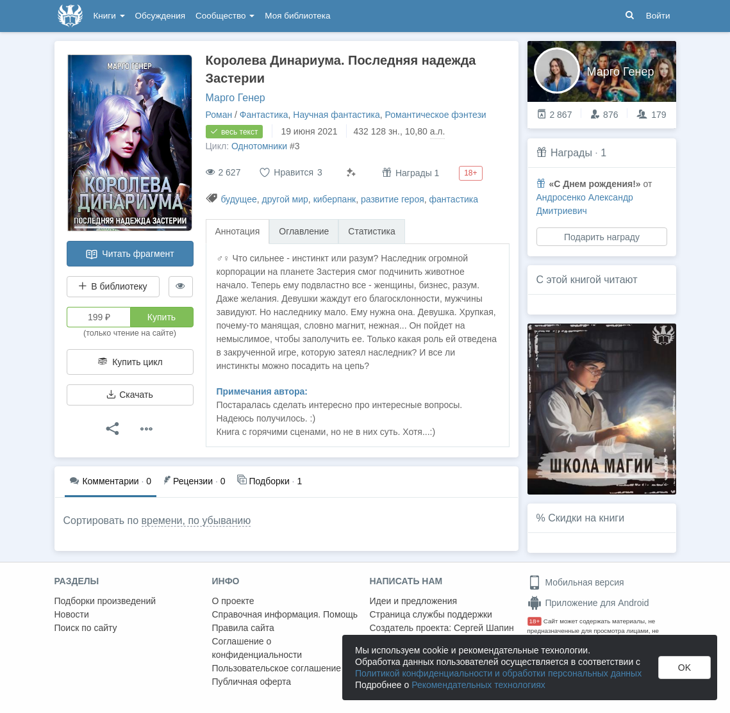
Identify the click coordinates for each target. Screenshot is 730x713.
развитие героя (392, 199)
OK (684, 667)
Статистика (371, 231)
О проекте (233, 601)
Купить (161, 317)
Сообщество (224, 15)
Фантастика (264, 115)
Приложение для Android (588, 603)
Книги (109, 15)
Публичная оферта (252, 681)
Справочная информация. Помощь (285, 614)
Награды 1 (410, 172)
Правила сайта (243, 628)
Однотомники (259, 146)
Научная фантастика (336, 115)
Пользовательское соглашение (277, 668)
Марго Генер (235, 97)
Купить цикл (129, 362)
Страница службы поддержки (431, 614)
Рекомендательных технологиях (478, 685)
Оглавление (304, 231)
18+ (534, 621)
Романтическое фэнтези (435, 115)
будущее (238, 199)
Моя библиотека (297, 15)
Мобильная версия (575, 582)
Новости (71, 614)
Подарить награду (601, 237)
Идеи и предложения (414, 601)
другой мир (285, 199)
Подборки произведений (105, 601)
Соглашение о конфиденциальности (257, 648)
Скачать (129, 394)
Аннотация (237, 231)
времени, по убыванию (196, 520)
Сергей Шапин (484, 628)
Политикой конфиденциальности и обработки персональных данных (498, 673)
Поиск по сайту (85, 628)
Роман (219, 115)
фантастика (454, 199)
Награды (571, 152)
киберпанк (334, 199)
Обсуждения (160, 15)
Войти (658, 15)
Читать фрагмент (129, 254)
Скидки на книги (586, 517)
